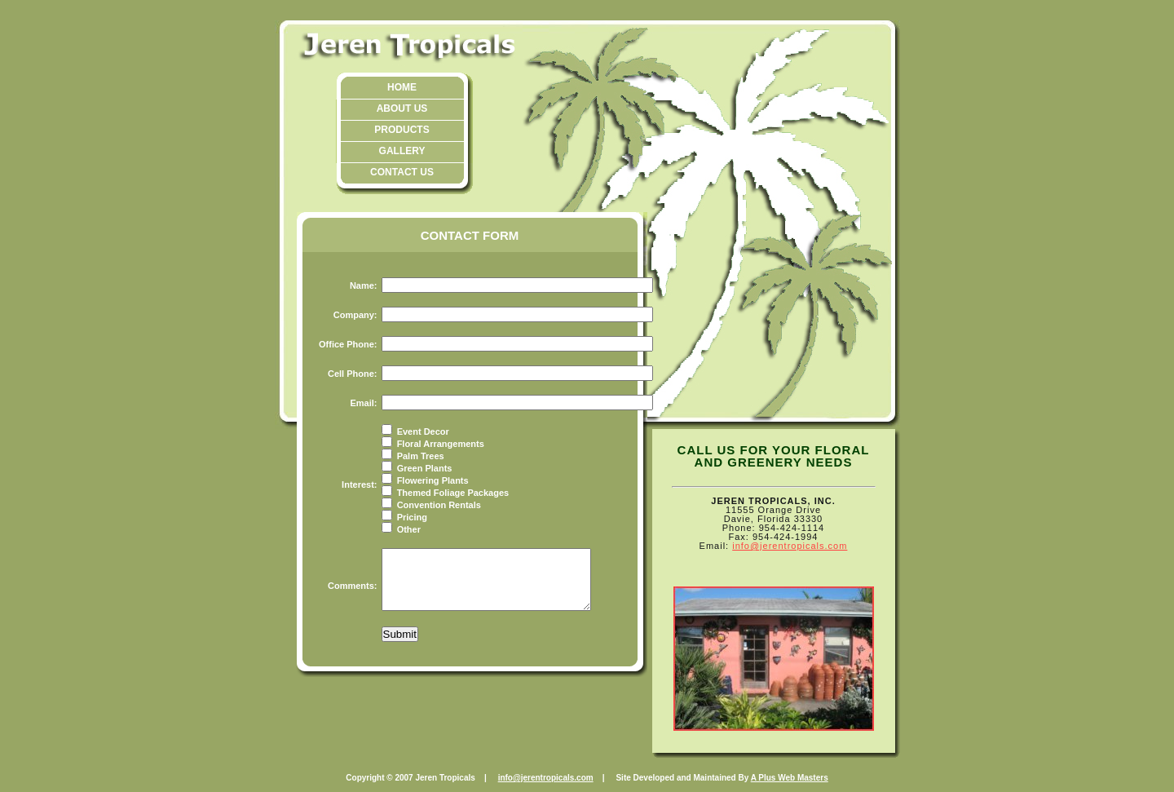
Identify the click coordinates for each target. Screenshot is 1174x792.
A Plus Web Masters (789, 777)
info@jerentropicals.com (789, 546)
